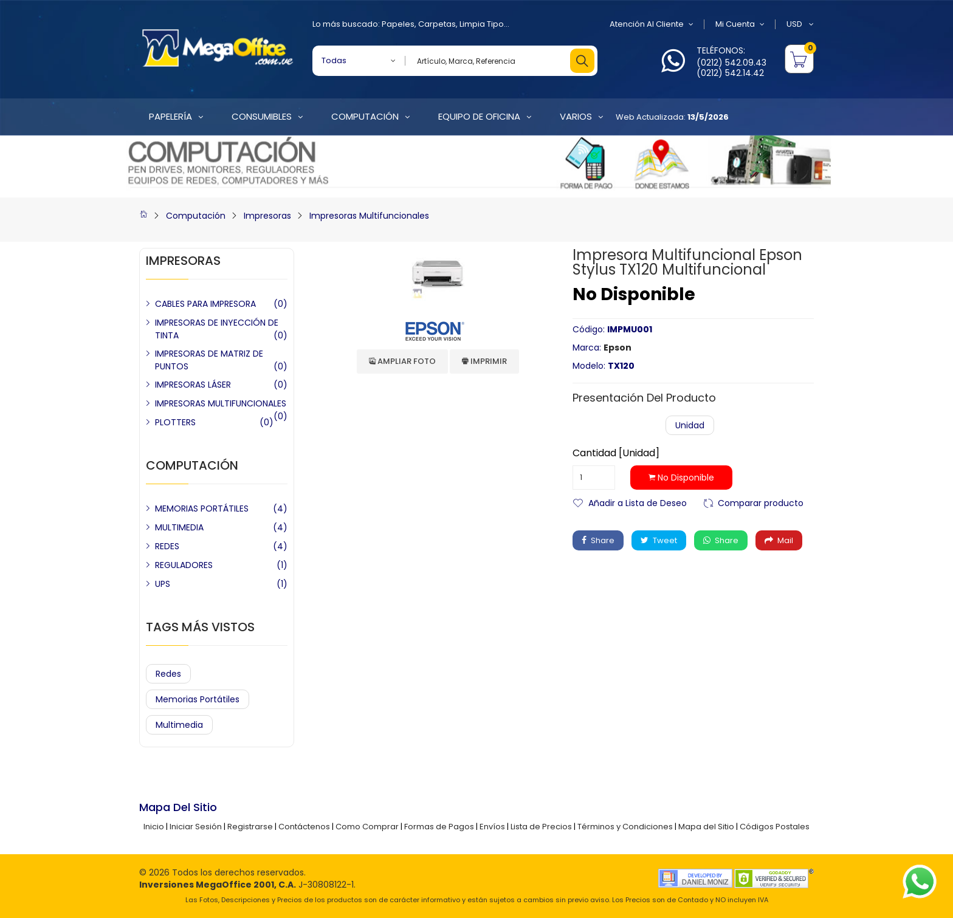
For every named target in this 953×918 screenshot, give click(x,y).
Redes (168, 674)
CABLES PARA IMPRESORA (205, 304)
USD (800, 24)
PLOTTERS (175, 422)
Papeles (398, 24)
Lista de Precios (541, 826)
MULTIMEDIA (179, 527)
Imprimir (484, 361)
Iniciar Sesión (196, 826)
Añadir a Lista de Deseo (637, 502)
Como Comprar (367, 826)
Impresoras (267, 216)
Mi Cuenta (740, 24)
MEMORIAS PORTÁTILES (202, 508)
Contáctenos (304, 826)
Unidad (689, 425)
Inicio (153, 826)
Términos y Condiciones (625, 826)
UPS (162, 584)
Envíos (492, 826)
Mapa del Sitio (706, 826)
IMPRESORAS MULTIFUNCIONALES (220, 403)
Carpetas (437, 24)
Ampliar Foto (402, 361)
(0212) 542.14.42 (730, 73)
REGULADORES (184, 565)
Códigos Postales (775, 826)
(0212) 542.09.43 (731, 62)
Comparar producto (760, 502)
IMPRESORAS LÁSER (193, 385)
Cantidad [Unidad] (616, 453)
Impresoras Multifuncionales (369, 216)
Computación (195, 216)
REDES (167, 546)
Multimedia (179, 725)
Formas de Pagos (439, 826)
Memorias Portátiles (197, 699)
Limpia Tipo (481, 24)
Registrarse (250, 826)
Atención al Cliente (651, 24)
